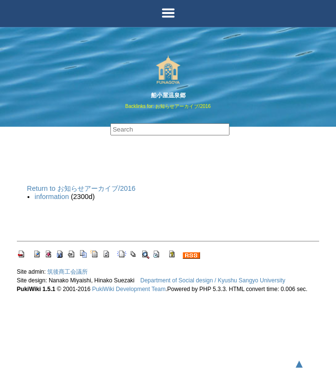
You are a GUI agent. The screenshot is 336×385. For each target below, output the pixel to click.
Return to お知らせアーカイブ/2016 (81, 188)
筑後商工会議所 (67, 271)
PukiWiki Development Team (129, 289)
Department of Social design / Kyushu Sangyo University (212, 280)
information (52, 196)
